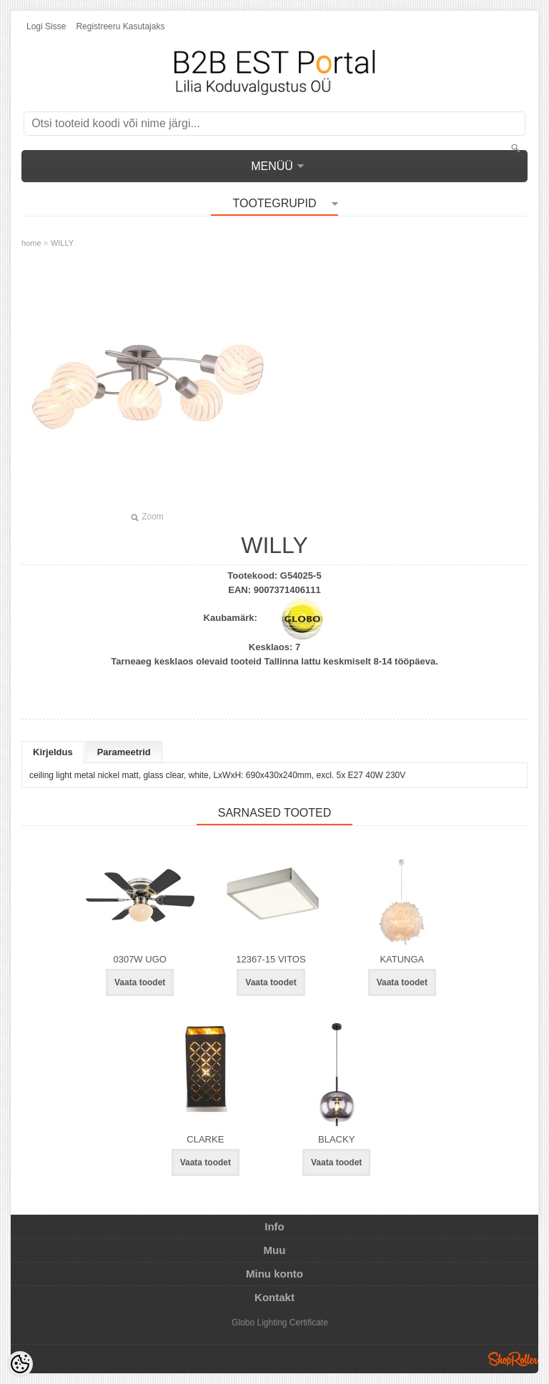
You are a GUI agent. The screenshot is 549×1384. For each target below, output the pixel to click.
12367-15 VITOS (270, 959)
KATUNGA (402, 959)
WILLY (62, 243)
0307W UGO (139, 959)
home (31, 243)
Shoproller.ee (513, 1359)
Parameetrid (124, 752)
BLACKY (336, 1139)
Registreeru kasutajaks (120, 26)
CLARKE (205, 1139)
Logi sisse (46, 26)
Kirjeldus (53, 752)
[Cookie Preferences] (20, 1364)
